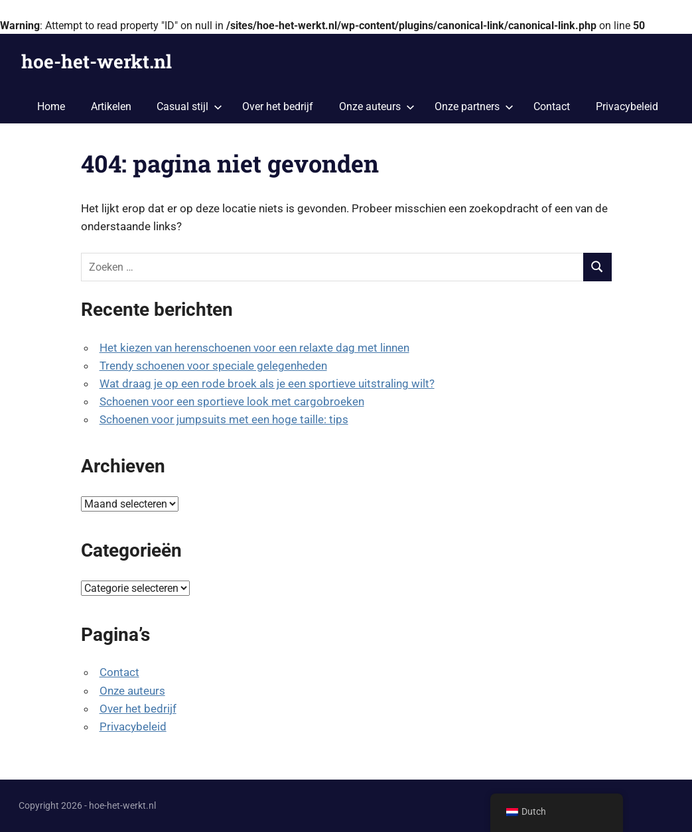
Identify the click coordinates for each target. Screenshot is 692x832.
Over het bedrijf (277, 106)
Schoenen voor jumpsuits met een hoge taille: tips (224, 419)
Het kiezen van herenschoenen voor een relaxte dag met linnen (254, 347)
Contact (551, 106)
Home (51, 106)
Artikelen (111, 106)
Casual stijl (189, 106)
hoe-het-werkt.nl (96, 61)
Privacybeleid (627, 106)
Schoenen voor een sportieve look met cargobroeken (232, 401)
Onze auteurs (377, 106)
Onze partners (474, 106)
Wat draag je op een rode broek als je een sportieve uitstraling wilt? (267, 383)
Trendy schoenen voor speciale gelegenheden (213, 365)
